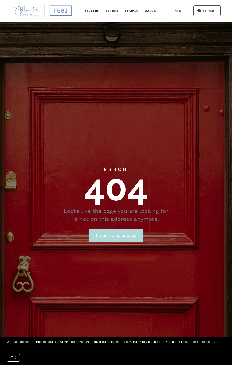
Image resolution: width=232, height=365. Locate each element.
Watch (150, 10)
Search (131, 10)
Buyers (112, 10)
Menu (175, 11)
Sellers (92, 10)
